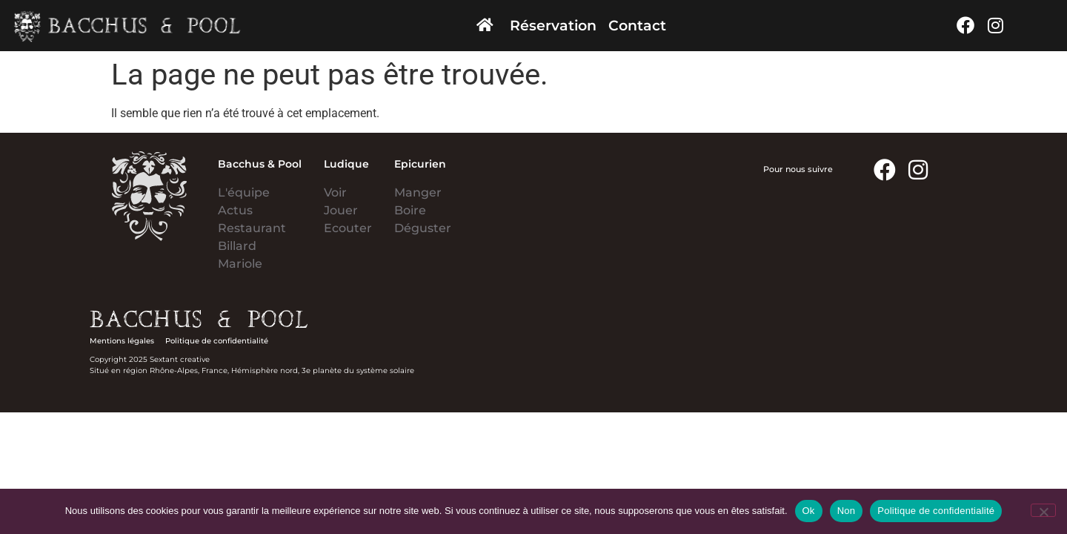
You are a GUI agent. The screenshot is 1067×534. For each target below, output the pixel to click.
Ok (808, 510)
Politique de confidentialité (935, 510)
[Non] (1043, 510)
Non (846, 510)
